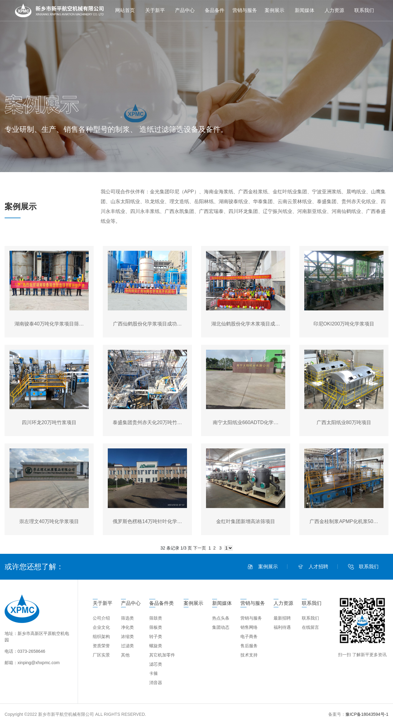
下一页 (199, 548)
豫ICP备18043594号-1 (366, 714)
